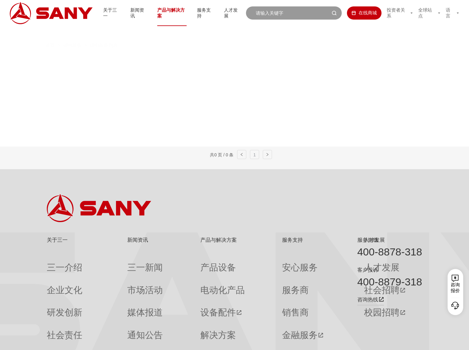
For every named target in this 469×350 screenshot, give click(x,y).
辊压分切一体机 (249, 60)
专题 (110, 320)
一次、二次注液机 (122, 73)
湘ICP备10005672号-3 (129, 340)
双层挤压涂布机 (193, 60)
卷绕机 (347, 60)
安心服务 (247, 262)
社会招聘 (308, 274)
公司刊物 (56, 320)
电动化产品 (175, 273)
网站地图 (324, 340)
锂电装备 (72, 32)
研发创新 (56, 285)
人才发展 (232, 12)
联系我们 (346, 340)
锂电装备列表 (103, 32)
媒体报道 (115, 285)
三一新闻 (115, 262)
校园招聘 (308, 286)
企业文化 (56, 273)
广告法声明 (412, 340)
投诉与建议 (249, 321)
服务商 (245, 273)
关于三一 (103, 12)
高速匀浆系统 (140, 60)
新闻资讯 (132, 12)
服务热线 (367, 240)
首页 (50, 32)
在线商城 (358, 12)
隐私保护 (367, 340)
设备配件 (173, 286)
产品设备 (173, 262)
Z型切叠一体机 (303, 60)
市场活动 (115, 273)
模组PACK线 (227, 73)
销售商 (245, 285)
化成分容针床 (177, 73)
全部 (107, 60)
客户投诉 (367, 270)
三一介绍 (56, 262)
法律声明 (389, 340)
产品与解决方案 (168, 12)
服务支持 (203, 12)
